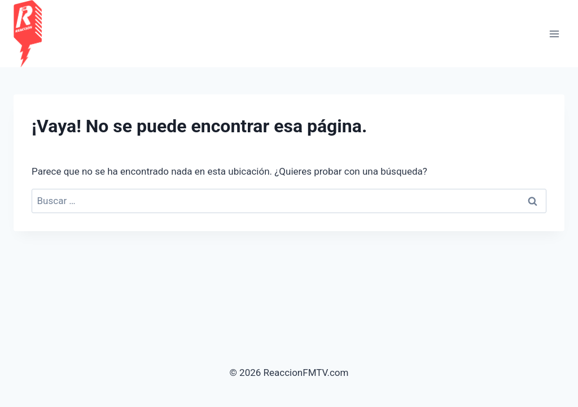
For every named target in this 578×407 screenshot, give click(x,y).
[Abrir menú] (554, 33)
